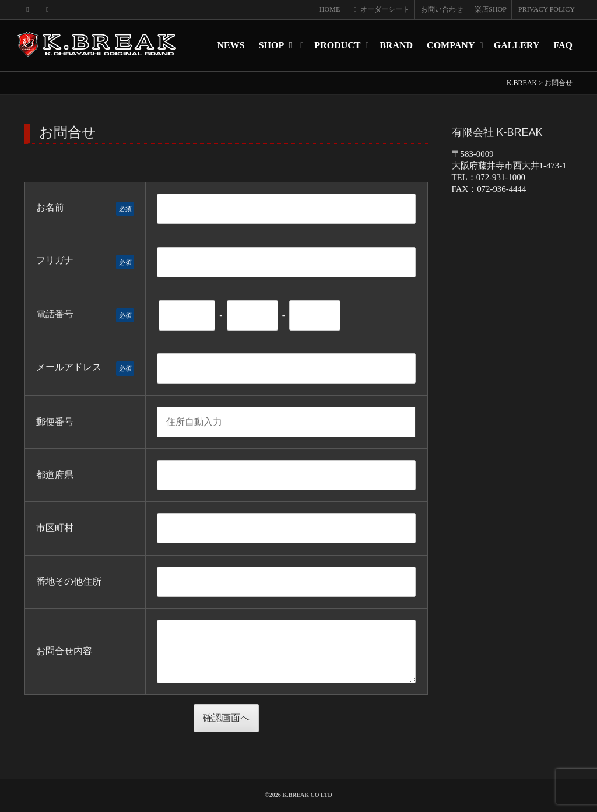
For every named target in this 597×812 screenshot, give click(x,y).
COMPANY (452, 45)
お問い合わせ (442, 9)
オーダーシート (380, 9)
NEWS (231, 45)
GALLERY (517, 45)
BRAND (396, 45)
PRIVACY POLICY (546, 9)
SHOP (278, 45)
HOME (329, 9)
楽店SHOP (491, 9)
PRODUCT (338, 45)
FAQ (563, 45)
